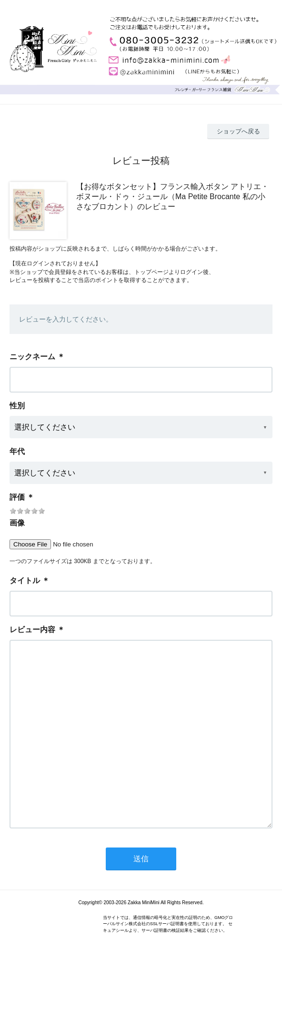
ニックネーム (32, 357)
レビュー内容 (32, 630)
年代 (17, 451)
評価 (17, 497)
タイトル (25, 580)
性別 (17, 406)
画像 (17, 523)
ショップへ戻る (238, 131)
